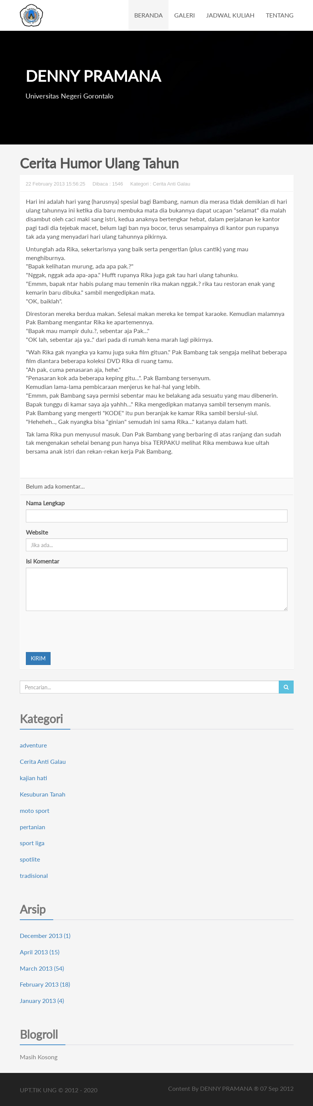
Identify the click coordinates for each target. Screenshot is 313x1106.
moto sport (34, 810)
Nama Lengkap (45, 502)
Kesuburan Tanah (42, 794)
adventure (33, 745)
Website (37, 532)
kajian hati (33, 777)
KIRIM (38, 658)
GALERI (184, 15)
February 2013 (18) (45, 984)
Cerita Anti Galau (43, 761)
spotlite (30, 859)
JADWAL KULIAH (230, 15)
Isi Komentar (42, 561)
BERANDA (148, 15)
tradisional (34, 875)
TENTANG (280, 15)
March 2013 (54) (42, 968)
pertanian (32, 826)
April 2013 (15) (39, 951)
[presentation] (83, 631)
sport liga (32, 842)
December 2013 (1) (45, 935)
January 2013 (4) (42, 1000)
